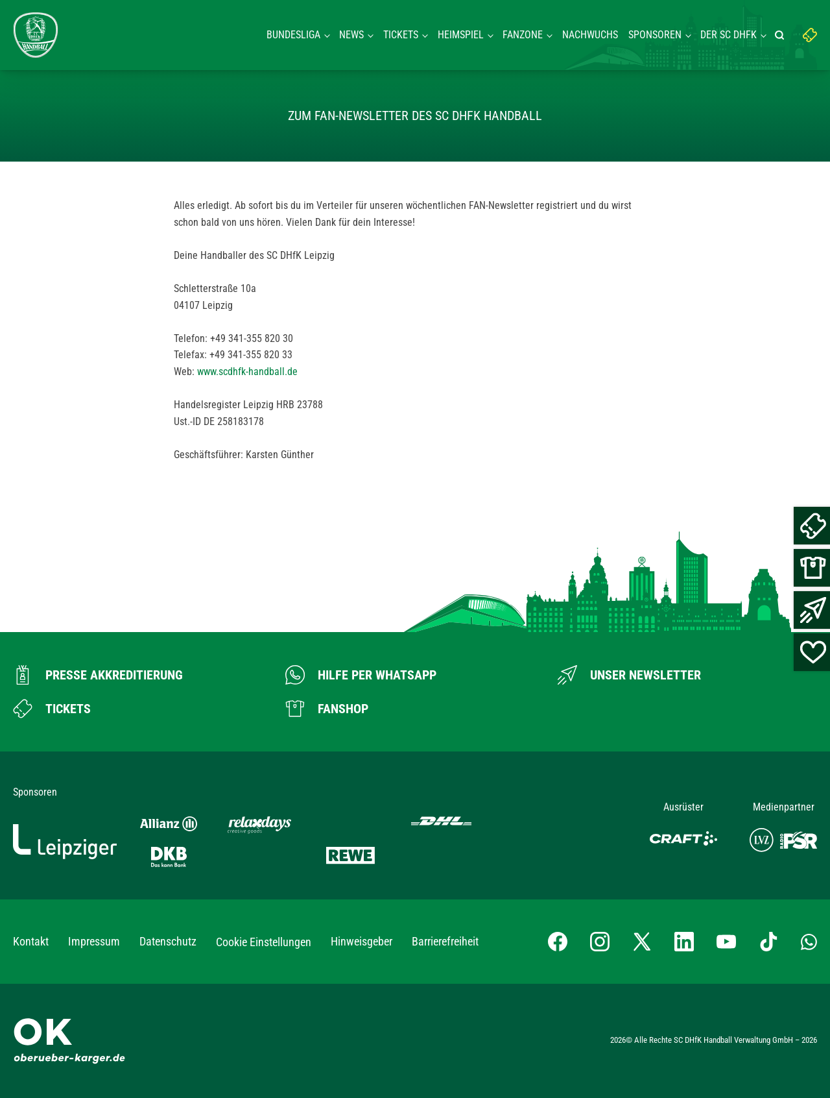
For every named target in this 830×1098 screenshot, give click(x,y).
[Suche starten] (781, 35)
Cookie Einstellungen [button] (263, 942)
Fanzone (523, 35)
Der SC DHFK (728, 35)
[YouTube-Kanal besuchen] (726, 941)
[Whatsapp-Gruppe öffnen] (809, 941)
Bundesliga (293, 35)
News (351, 35)
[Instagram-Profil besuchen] (600, 941)
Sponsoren (655, 35)
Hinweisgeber (361, 941)
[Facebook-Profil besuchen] (557, 941)
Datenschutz (167, 941)
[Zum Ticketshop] (52, 708)
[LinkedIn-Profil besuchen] (684, 941)
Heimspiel (461, 35)
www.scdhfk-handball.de (247, 371)
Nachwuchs (590, 35)
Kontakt (31, 941)
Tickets (400, 35)
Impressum (94, 941)
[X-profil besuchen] (642, 941)
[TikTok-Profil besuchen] (768, 941)
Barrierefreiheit (445, 941)
